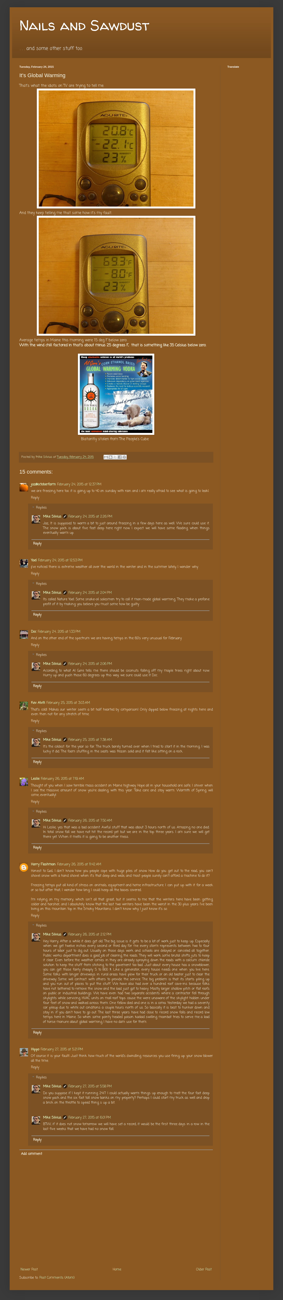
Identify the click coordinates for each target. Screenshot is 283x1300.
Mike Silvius (52, 516)
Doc (33, 631)
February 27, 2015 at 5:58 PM (90, 1086)
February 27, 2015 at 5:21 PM (62, 1049)
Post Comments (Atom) (57, 1277)
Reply (35, 497)
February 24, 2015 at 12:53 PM (60, 560)
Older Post (204, 1269)
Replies (41, 508)
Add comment (31, 1154)
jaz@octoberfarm (43, 484)
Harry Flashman (43, 864)
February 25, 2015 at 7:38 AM (90, 740)
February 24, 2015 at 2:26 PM (90, 516)
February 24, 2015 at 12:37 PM (79, 484)
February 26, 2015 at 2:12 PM (89, 934)
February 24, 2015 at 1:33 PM (59, 631)
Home (117, 1269)
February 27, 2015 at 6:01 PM (89, 1117)
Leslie (35, 778)
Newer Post (29, 1269)
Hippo (35, 1049)
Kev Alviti (38, 703)
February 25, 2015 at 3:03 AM (68, 703)
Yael (34, 560)
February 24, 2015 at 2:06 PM (90, 664)
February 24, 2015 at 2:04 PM (90, 592)
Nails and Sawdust (84, 25)
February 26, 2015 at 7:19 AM (62, 778)
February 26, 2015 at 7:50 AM (90, 820)
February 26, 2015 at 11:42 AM (79, 864)
